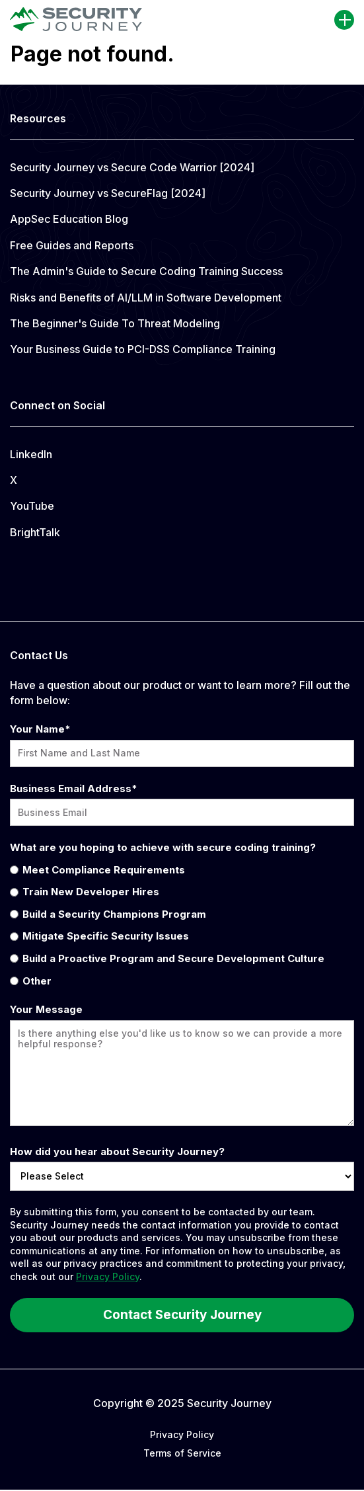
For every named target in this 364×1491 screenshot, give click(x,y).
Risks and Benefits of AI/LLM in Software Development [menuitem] (145, 297)
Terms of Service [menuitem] (182, 1453)
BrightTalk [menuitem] (35, 532)
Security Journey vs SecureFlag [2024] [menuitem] (107, 193)
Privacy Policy (107, 1276)
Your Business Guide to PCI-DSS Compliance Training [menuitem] (142, 349)
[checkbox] (182, 925)
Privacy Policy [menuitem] (182, 1434)
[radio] (182, 869)
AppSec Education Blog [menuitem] (69, 218)
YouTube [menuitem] (32, 505)
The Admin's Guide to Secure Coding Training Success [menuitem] (146, 271)
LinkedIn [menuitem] (31, 454)
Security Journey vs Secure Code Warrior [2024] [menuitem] (132, 167)
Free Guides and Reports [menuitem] (71, 245)
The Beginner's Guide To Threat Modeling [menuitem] (115, 323)
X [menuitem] (13, 480)
